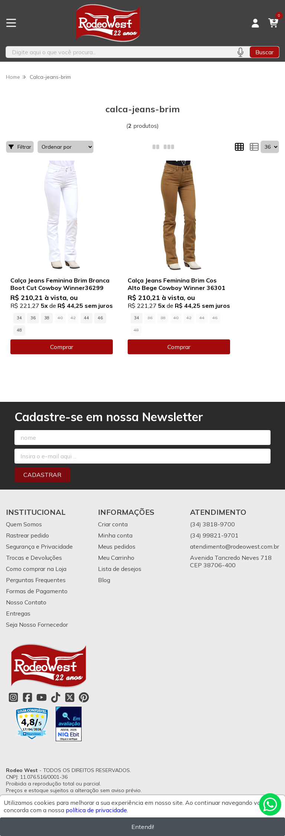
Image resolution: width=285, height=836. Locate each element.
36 (33, 317)
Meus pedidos (116, 546)
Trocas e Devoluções (34, 557)
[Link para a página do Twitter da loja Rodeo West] (70, 697)
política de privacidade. (97, 810)
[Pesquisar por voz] (240, 52)
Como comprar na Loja (36, 568)
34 (19, 317)
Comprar (61, 347)
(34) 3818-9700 (212, 524)
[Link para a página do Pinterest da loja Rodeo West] (84, 697)
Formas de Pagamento (37, 591)
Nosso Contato (26, 602)
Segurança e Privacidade (39, 546)
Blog (104, 580)
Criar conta (113, 524)
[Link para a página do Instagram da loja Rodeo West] (13, 697)
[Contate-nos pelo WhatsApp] (270, 804)
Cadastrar (42, 474)
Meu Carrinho (116, 557)
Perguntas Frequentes (36, 580)
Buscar (264, 52)
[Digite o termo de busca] (118, 52)
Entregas (18, 613)
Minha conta (115, 535)
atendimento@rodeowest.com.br (234, 546)
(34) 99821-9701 (214, 535)
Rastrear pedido (27, 535)
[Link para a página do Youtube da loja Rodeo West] (41, 697)
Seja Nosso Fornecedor (37, 624)
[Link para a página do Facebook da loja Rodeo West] (27, 697)
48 (19, 330)
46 (100, 317)
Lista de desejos (119, 568)
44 (86, 317)
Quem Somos (24, 524)
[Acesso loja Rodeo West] (255, 23)
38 (46, 317)
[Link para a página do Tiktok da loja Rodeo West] (55, 697)
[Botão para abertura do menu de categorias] (11, 23)
